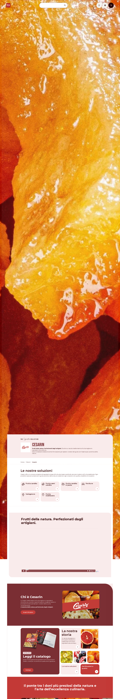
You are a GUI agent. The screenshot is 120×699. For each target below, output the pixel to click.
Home (22, 460)
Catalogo (28, 667)
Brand (28, 460)
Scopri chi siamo (28, 609)
